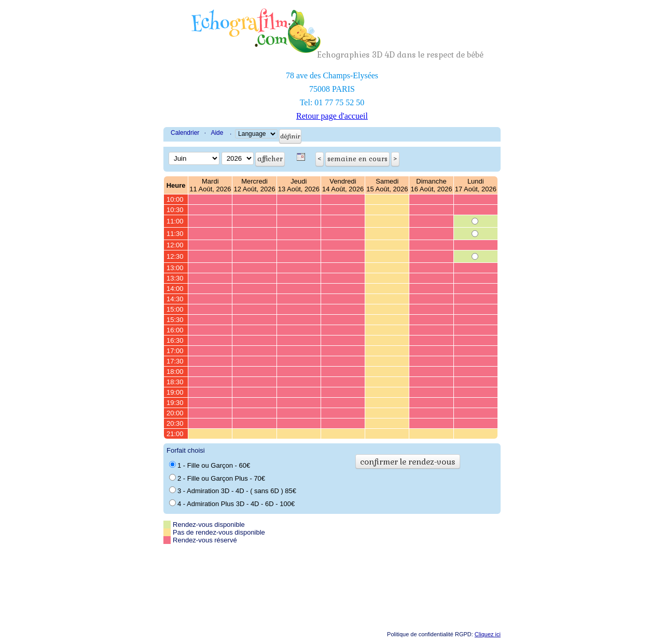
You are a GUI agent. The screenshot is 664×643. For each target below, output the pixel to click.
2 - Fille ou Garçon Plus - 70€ (217, 478)
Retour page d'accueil (332, 115)
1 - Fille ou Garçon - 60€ (209, 465)
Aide (217, 132)
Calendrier (185, 132)
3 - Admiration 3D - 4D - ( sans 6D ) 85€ (232, 490)
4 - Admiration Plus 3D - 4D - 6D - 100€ (232, 503)
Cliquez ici (488, 634)
